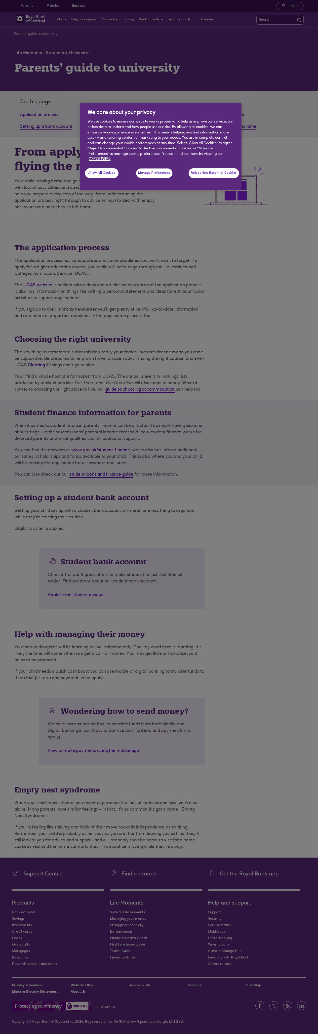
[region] (160, 146)
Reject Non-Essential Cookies (214, 172)
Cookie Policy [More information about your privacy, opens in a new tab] (100, 159)
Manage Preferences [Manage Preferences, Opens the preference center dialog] (154, 172)
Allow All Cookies (102, 172)
